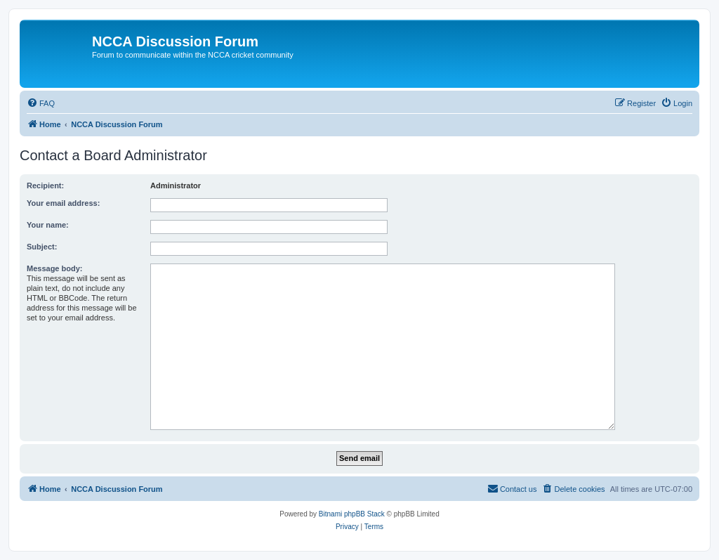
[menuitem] (41, 103)
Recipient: (45, 185)
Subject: (42, 246)
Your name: (48, 225)
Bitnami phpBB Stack (352, 514)
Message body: (54, 268)
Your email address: (63, 203)
